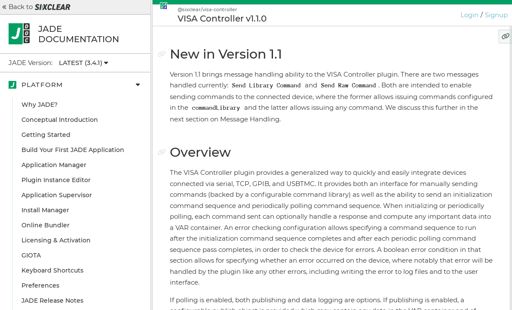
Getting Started (46, 134)
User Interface (427, 92)
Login (469, 15)
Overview (416, 77)
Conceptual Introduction (59, 119)
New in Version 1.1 (428, 62)
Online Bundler (45, 225)
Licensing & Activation (56, 240)
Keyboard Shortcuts (52, 270)
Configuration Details (438, 189)
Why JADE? (39, 104)
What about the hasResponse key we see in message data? (451, 156)
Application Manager (53, 164)
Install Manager (45, 210)
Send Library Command (447, 122)
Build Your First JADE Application (72, 149)
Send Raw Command (443, 137)
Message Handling (434, 107)
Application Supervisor (56, 195)
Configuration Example (441, 174)
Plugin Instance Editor (56, 180)
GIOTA (31, 255)
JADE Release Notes (52, 300)
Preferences (40, 285)
